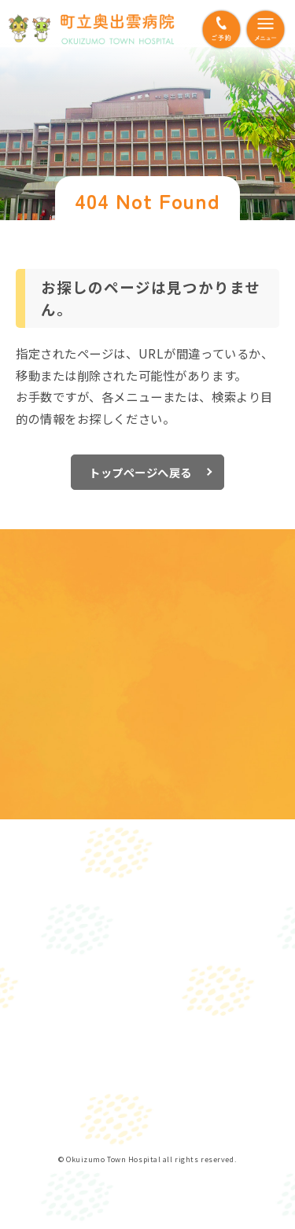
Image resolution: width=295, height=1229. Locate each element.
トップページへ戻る (140, 472)
